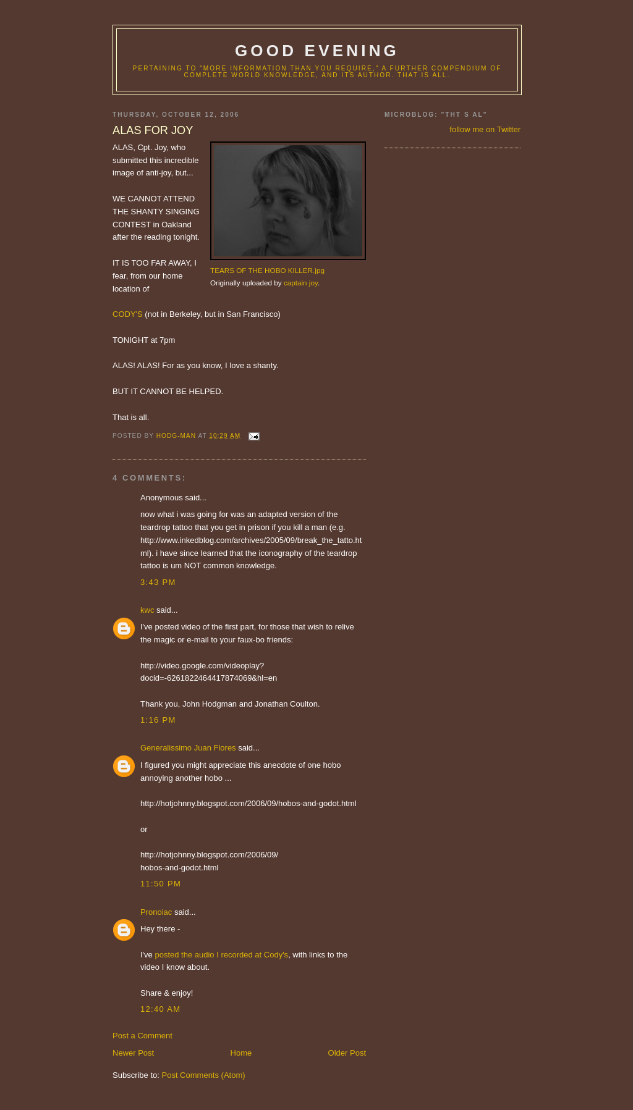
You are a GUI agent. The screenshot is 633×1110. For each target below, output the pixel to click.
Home (241, 1052)
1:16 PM (158, 720)
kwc (147, 610)
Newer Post (133, 1052)
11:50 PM (160, 883)
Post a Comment (142, 1035)
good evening (317, 50)
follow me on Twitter (484, 129)
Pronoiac (156, 912)
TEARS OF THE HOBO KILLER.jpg (267, 270)
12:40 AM (160, 1009)
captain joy (301, 283)
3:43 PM (158, 582)
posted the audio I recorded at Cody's (221, 954)
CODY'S (128, 314)
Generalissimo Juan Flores (188, 747)
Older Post (347, 1052)
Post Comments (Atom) (203, 1075)
